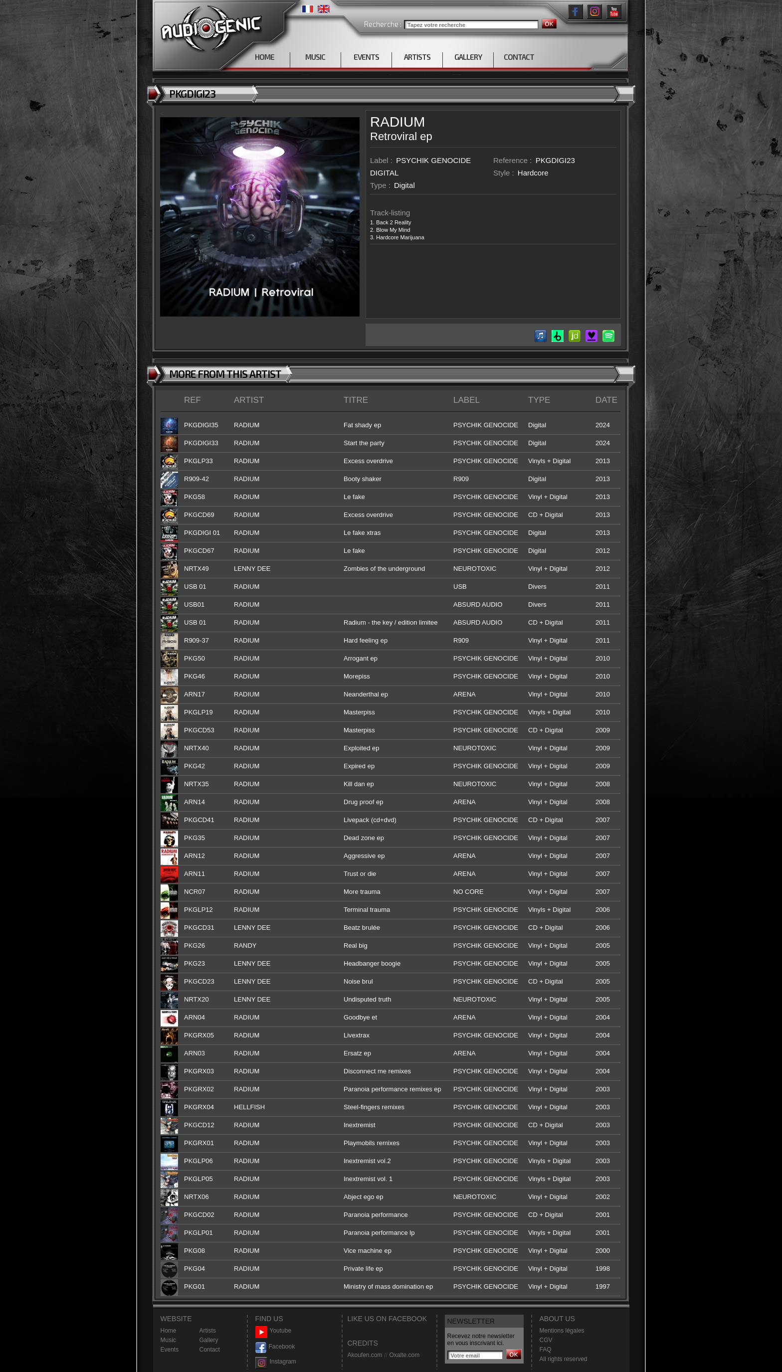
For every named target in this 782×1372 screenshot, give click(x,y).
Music (168, 1340)
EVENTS (366, 56)
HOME (264, 56)
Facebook (275, 1347)
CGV (546, 1340)
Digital (404, 185)
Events (170, 1349)
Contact (209, 1349)
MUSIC (315, 56)
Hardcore (533, 173)
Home (169, 1330)
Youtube (273, 1331)
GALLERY (468, 56)
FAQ (546, 1349)
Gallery (208, 1340)
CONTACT (519, 56)
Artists (207, 1330)
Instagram (275, 1362)
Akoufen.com (365, 1355)
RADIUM (397, 122)
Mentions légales (562, 1330)
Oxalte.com (404, 1355)
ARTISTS (417, 56)
